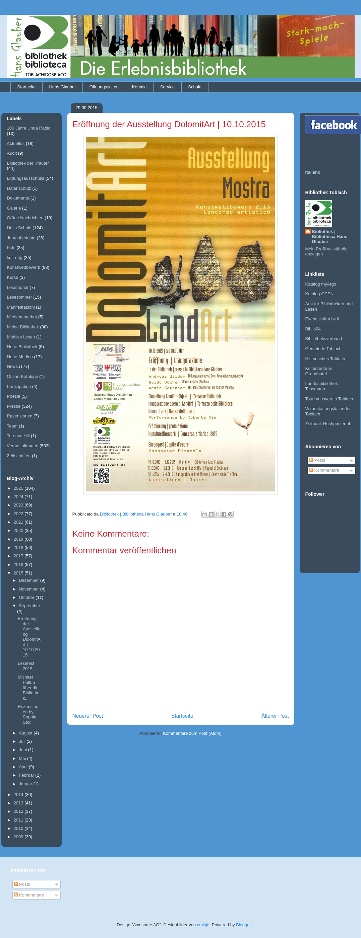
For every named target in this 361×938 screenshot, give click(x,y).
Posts (317, 460)
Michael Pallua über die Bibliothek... (29, 687)
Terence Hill (18, 435)
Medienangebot (22, 316)
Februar (27, 775)
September (29, 605)
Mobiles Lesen (21, 336)
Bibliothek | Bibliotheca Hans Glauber (329, 236)
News (12, 366)
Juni (23, 749)
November (29, 589)
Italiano (313, 172)
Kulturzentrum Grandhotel (319, 371)
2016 (19, 564)
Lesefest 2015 (26, 666)
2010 (19, 828)
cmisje (203, 924)
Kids (11, 247)
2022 (19, 513)
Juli (22, 741)
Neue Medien (20, 356)
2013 (19, 802)
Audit (12, 153)
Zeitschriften (19, 455)
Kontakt (139, 86)
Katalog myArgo (321, 284)
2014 (19, 794)
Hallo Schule (19, 227)
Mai (23, 758)
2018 (19, 547)
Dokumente (18, 198)
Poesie (13, 396)
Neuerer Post (87, 716)
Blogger (243, 924)
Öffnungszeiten (104, 86)
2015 (19, 572)
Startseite (26, 86)
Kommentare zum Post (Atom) (192, 733)
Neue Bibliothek (22, 346)
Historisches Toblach (325, 358)
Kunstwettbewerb (24, 267)
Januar (26, 783)
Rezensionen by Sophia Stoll (28, 714)
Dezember (29, 580)
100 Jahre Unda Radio (29, 128)
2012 (19, 811)
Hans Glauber (62, 86)
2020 (19, 530)
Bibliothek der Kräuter (28, 163)
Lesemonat (17, 287)
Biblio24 (313, 328)
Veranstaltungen (23, 445)
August (26, 732)
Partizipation (19, 386)
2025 (19, 488)
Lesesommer (19, 297)
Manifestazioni (21, 307)
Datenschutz (19, 188)
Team (12, 425)
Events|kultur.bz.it (322, 318)
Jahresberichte (21, 237)
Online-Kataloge (22, 376)
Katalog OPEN (319, 293)
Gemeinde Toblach (323, 348)
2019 (19, 539)
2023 (19, 504)
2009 (19, 836)
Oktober (27, 597)
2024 (19, 496)
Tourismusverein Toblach (329, 398)
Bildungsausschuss (25, 178)
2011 (19, 820)
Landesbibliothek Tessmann (321, 386)
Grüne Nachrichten (25, 217)
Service (167, 86)
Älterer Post (275, 716)
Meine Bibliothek (23, 326)
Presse (13, 406)
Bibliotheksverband (323, 338)
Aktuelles (16, 143)
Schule (194, 86)
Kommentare (324, 470)
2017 (19, 555)
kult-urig (14, 257)
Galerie (14, 208)
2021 (19, 522)
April (24, 766)
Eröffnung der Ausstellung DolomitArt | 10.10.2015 (29, 636)
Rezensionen (20, 415)
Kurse (12, 277)
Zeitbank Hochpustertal (327, 423)
